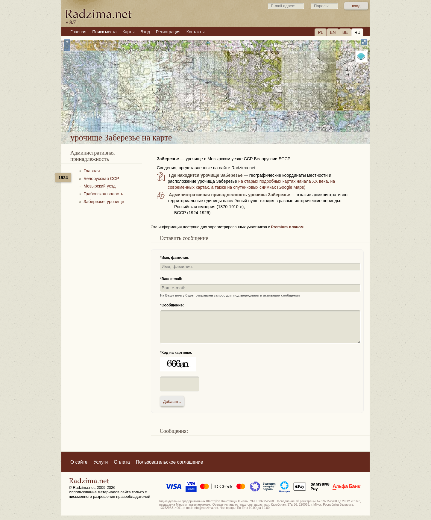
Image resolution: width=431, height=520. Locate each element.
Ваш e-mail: (172, 279)
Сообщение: (173, 305)
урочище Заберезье (243, 116)
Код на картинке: (177, 352)
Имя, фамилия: (175, 258)
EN (333, 32)
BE (345, 32)
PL (320, 32)
